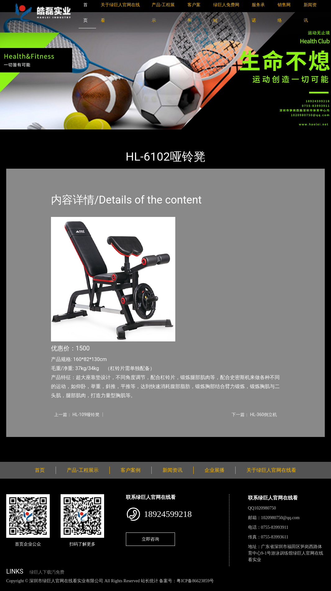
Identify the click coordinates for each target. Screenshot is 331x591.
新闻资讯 (172, 470)
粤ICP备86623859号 (195, 581)
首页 (17, 133)
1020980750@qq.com (280, 517)
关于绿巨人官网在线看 (271, 470)
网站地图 (9, 587)
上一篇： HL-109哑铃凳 (76, 414)
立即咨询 (150, 539)
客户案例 (130, 470)
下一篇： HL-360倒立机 (254, 414)
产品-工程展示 (43, 133)
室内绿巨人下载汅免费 (88, 133)
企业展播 (214, 470)
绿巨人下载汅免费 (47, 572)
